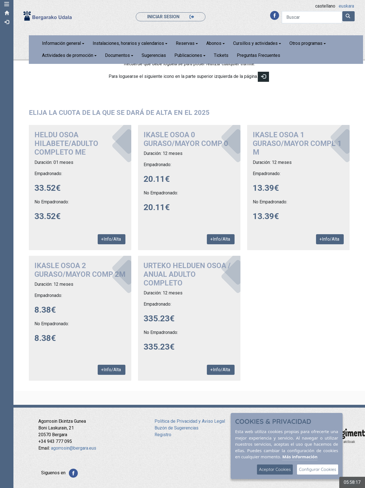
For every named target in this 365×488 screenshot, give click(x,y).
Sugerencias (154, 55)
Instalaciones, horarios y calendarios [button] (129, 43)
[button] (7, 4)
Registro (163, 434)
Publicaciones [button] (189, 55)
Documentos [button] (118, 55)
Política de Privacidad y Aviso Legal (190, 421)
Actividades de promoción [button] (68, 55)
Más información (300, 456)
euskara (346, 6)
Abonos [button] (214, 43)
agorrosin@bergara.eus (73, 448)
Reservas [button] (185, 43)
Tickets (221, 55)
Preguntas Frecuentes (259, 55)
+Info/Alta (111, 239)
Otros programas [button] (306, 43)
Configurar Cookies (317, 469)
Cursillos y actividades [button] (256, 43)
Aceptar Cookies (275, 469)
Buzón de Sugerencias (176, 428)
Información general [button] (62, 43)
